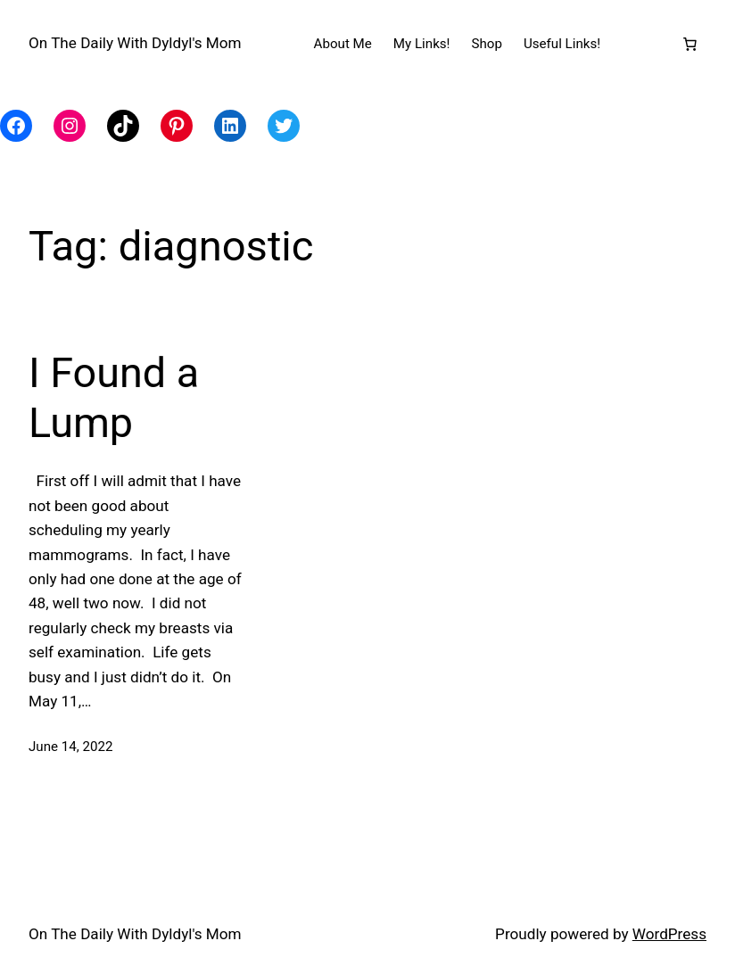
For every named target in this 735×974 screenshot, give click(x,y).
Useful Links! (562, 44)
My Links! (421, 44)
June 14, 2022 (71, 747)
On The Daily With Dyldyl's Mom (135, 43)
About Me (343, 44)
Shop (487, 44)
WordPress (669, 934)
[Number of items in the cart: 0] (689, 44)
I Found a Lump (114, 398)
